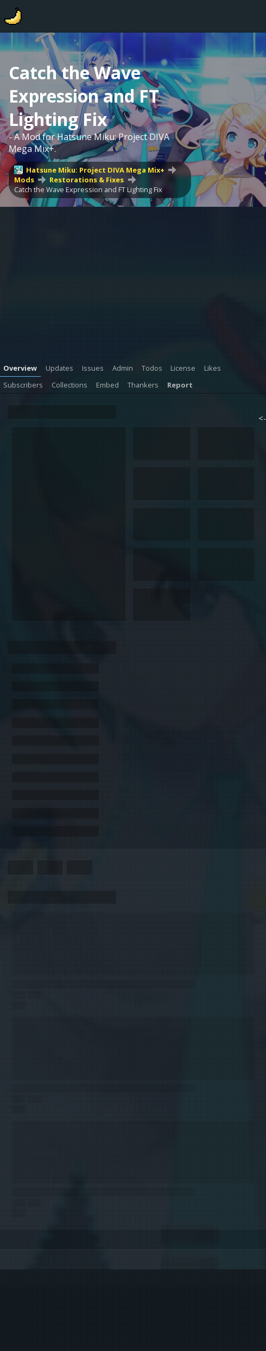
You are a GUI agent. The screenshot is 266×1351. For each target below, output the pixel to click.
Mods (24, 180)
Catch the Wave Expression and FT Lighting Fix (88, 189)
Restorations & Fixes (86, 180)
